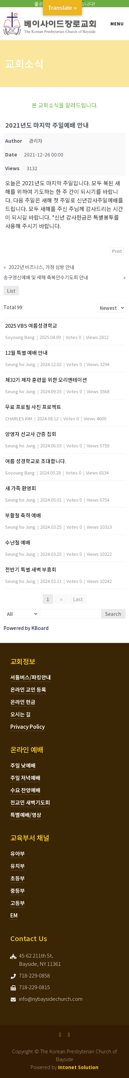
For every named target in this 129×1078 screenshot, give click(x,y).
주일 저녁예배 (25, 777)
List (11, 290)
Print (117, 251)
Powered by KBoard (26, 627)
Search (113, 613)
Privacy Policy (27, 726)
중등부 (17, 890)
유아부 (17, 853)
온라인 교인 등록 (28, 689)
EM (14, 915)
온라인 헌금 (22, 701)
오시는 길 (20, 714)
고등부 (17, 902)
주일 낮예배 (22, 765)
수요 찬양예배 (25, 790)
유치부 (17, 865)
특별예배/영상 (25, 814)
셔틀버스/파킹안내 (30, 677)
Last (78, 599)
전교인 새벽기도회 (30, 802)
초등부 (17, 878)
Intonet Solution (78, 1067)
